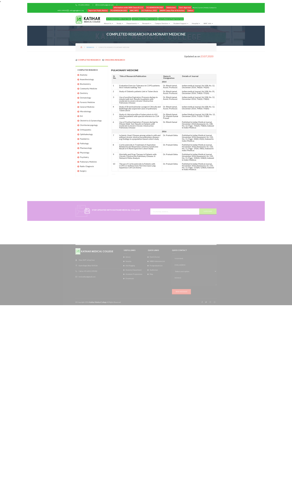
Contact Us (213, 8)
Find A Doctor (155, 275)
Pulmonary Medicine (88, 162)
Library (128, 275)
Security (128, 280)
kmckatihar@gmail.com (106, 5)
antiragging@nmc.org (76, 10)
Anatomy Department (134, 288)
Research (146, 23)
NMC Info (208, 23)
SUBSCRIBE (208, 217)
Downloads (130, 297)
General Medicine (87, 107)
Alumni (195, 8)
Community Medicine (88, 88)
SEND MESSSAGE (181, 310)
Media (206, 8)
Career (200, 8)
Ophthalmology (86, 134)
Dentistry (84, 93)
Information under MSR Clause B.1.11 (128, 8)
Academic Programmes (134, 293)
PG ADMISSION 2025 (119, 10)
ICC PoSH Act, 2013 (149, 10)
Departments (133, 23)
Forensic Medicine (87, 102)
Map (151, 293)
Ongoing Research (115, 60)
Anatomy (83, 75)
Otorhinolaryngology (89, 125)
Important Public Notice (98, 10)
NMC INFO (134, 10)
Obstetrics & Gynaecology (91, 120)
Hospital (196, 23)
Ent (81, 116)
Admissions (171, 8)
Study (120, 23)
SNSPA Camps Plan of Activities (172, 10)
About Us (108, 23)
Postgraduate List (156, 284)
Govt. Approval (185, 8)
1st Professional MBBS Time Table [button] (119, 19)
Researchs (90, 47)
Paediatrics (84, 139)
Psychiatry (84, 157)
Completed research (89, 60)
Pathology (84, 143)
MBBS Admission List (157, 280)
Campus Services (162, 23)
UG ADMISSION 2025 (154, 8)
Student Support (180, 23)
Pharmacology (86, 148)
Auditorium (154, 288)
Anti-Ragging (130, 284)
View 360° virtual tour (87, 279)
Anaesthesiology (87, 79)
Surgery (83, 171)
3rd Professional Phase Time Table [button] (171, 19)
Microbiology (85, 111)
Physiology (84, 152)
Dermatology (85, 98)
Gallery (190, 10)
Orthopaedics (85, 130)
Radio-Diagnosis (87, 166)
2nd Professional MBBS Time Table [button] (144, 19)
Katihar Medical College (97, 321)
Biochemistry (85, 84)
